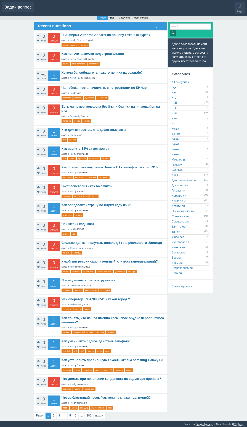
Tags (81, 9)
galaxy (77, 370)
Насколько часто (183, 211)
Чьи (174, 113)
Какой (73, 267)
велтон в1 (79, 177)
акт (64, 140)
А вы (175, 175)
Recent (102, 17)
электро (132, 272)
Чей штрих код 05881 (78, 224)
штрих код (67, 215)
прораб (78, 98)
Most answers (141, 17)
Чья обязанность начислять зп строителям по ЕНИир (104, 88)
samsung (67, 370)
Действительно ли (184, 180)
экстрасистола (80, 196)
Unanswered (68, 9)
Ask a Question (110, 9)
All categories (180, 82)
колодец (84, 408)
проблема (105, 290)
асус (107, 351)
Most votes (124, 17)
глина (74, 408)
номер (77, 121)
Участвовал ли (181, 242)
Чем (174, 118)
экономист (102, 98)
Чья (72, 40)
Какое (175, 149)
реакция (75, 272)
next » (99, 415)
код (73, 234)
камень (66, 332)
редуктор (67, 389)
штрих (66, 234)
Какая (175, 144)
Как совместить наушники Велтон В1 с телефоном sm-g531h (110, 167)
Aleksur (80, 59)
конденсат (89, 389)
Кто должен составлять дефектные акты (94, 130)
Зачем (176, 133)
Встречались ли (182, 267)
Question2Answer (204, 424)
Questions (41, 9)
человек (100, 332)
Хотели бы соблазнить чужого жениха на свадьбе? (102, 72)
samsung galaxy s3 (103, 370)
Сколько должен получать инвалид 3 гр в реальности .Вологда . (113, 243)
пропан (78, 389)
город (87, 309)
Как (71, 59)
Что (72, 384)
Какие (175, 154)
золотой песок (97, 408)
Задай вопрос (18, 7)
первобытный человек (83, 332)
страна (79, 215)
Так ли (176, 231)
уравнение (120, 272)
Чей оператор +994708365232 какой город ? (96, 299)
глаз (110, 408)
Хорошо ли (179, 195)
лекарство (94, 159)
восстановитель (104, 272)
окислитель (88, 272)
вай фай (66, 351)
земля (65, 64)
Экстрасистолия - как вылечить (87, 186)
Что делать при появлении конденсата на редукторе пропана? (111, 379)
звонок (87, 121)
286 (89, 415)
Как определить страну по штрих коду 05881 (97, 205)
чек (64, 159)
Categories (94, 9)
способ (94, 196)
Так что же (179, 226)
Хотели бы (75, 78)
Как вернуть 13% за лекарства (85, 148)
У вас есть (178, 237)
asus (99, 351)
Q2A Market (237, 424)
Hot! (54, 9)
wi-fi (82, 351)
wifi (75, 351)
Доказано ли (180, 185)
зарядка (78, 290)
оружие (111, 332)
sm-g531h (103, 177)
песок (65, 408)
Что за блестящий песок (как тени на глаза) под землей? (106, 397)
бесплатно (93, 64)
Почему (74, 285)
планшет (67, 290)
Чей (72, 229)
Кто (71, 135)
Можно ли (178, 159)
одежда (84, 45)
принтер (82, 159)
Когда (175, 128)
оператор (67, 309)
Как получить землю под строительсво (93, 54)
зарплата (67, 98)
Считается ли (181, 216)
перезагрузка (91, 290)
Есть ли (74, 116)
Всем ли (177, 262)
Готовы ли (178, 190)
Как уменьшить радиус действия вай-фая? (96, 341)
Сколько (74, 248)
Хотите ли (178, 206)
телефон (67, 121)
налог (72, 159)
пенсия (66, 253)
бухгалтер (89, 98)
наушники (67, 177)
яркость (119, 370)
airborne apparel (70, 45)
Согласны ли (180, 221)
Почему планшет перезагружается (89, 280)
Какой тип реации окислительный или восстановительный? (110, 261)
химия (65, 272)
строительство (78, 64)
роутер (91, 351)
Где (174, 87)
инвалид (77, 253)
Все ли (176, 257)
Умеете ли (178, 247)
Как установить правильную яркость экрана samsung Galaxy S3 (112, 360)
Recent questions (183, 286)
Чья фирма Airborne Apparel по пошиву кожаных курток (106, 35)
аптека (105, 159)
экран (128, 370)
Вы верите (179, 252)
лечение (66, 196)
